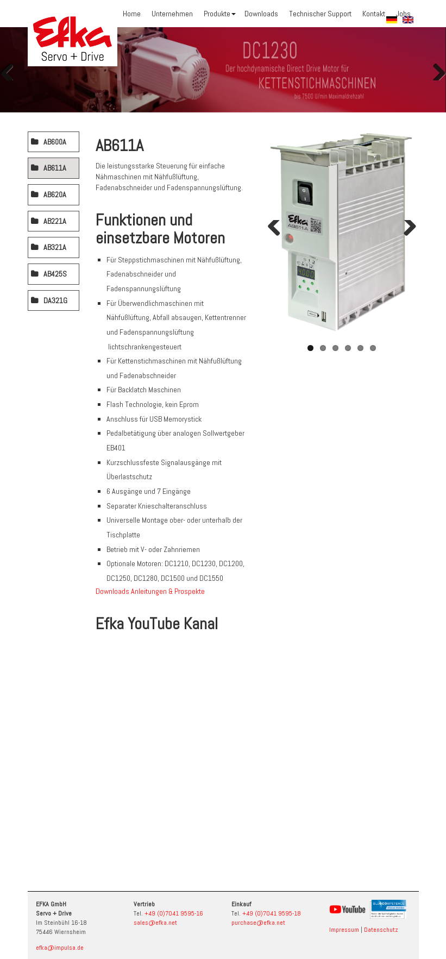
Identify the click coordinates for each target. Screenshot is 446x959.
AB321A (54, 247)
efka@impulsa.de (60, 947)
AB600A (54, 142)
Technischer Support (320, 13)
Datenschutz (381, 929)
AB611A (54, 168)
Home (132, 13)
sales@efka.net (155, 922)
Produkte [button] (220, 13)
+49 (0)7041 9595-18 (271, 913)
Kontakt (373, 13)
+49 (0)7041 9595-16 (174, 913)
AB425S (55, 274)
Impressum (344, 929)
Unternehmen (172, 13)
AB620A (54, 194)
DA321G (55, 300)
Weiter (435, 69)
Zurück (11, 69)
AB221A (54, 221)
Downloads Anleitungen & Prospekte (150, 591)
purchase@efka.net (258, 922)
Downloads (261, 13)
